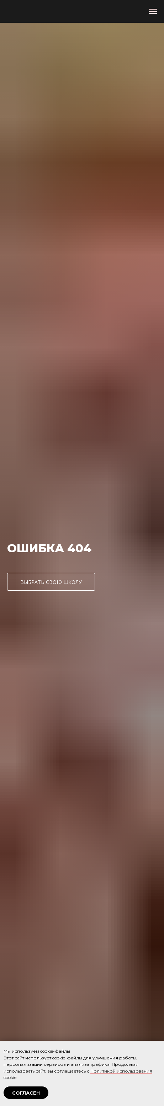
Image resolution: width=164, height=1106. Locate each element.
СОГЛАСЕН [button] (26, 1093)
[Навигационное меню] (153, 11)
